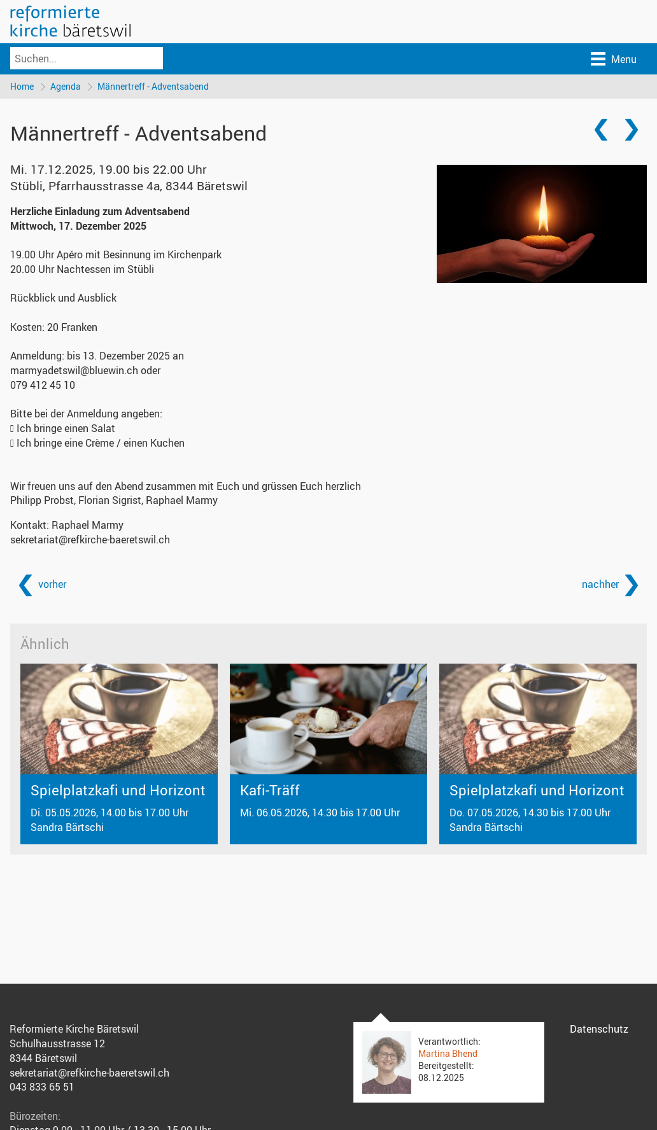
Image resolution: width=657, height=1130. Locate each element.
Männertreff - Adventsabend (153, 86)
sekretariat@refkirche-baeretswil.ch (90, 540)
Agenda (65, 86)
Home (22, 86)
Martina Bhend (447, 1053)
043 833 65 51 (42, 1087)
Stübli (129, 186)
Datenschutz (599, 1029)
